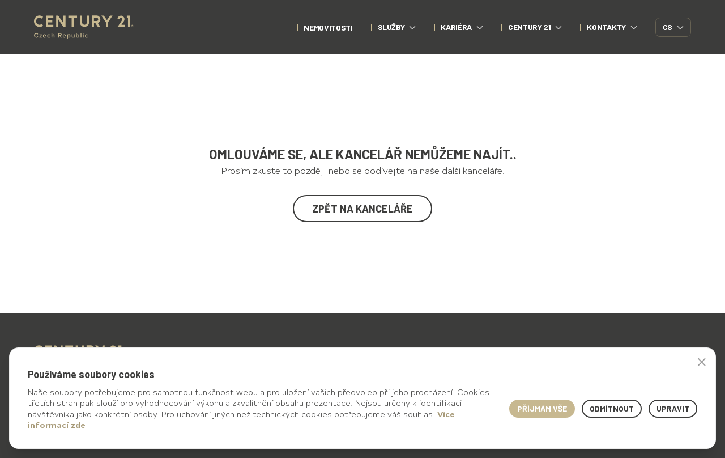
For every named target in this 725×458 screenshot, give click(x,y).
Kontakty (612, 27)
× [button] (702, 362)
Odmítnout (612, 408)
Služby (397, 27)
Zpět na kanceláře (362, 208)
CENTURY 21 (535, 27)
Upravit (672, 408)
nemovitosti (328, 27)
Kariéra (462, 27)
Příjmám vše (542, 408)
